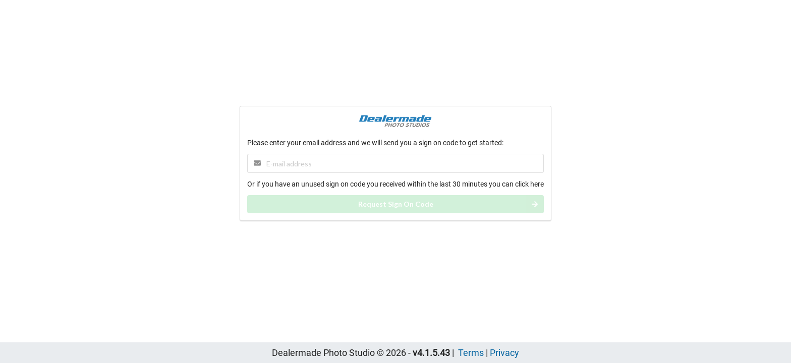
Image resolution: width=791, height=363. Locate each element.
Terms (471, 353)
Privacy (504, 353)
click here (529, 184)
